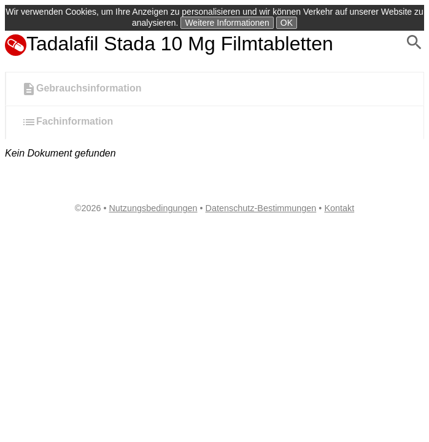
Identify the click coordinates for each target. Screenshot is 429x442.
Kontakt (339, 208)
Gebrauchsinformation (81, 89)
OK (286, 23)
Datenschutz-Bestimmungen (261, 208)
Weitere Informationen (227, 23)
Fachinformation (67, 122)
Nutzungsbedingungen (153, 208)
